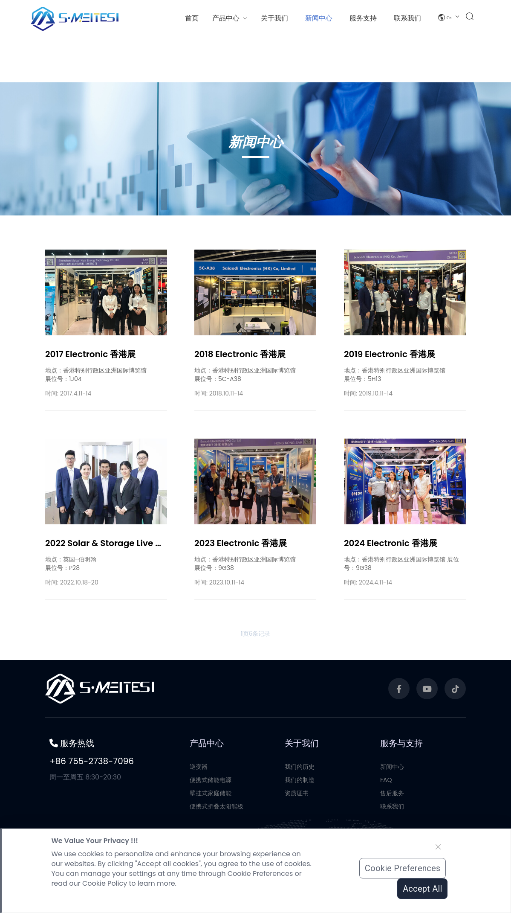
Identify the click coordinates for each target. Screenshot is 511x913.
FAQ (386, 821)
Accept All (422, 889)
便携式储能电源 (210, 821)
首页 (192, 18)
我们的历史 (300, 808)
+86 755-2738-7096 (91, 803)
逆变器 (199, 808)
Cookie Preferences (402, 868)
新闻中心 (392, 808)
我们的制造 (300, 821)
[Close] (438, 847)
